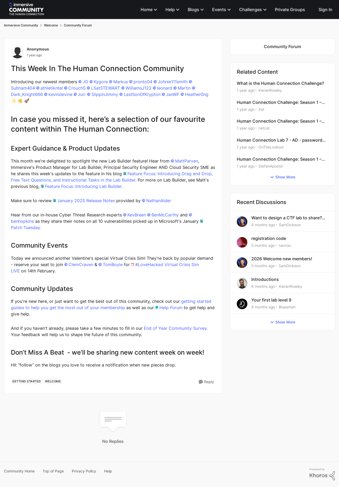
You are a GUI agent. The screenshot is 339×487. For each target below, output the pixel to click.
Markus (120, 81)
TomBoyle (113, 264)
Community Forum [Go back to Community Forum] (78, 25)
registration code (268, 238)
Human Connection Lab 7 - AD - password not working (279, 140)
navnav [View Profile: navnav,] (285, 245)
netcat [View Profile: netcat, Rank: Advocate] (264, 128)
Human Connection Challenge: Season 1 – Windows (279, 102)
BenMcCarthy (165, 214)
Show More (282, 177)
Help (108, 471)
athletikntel (52, 88)
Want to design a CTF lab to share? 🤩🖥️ (286, 218)
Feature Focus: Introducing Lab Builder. (84, 186)
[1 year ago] (246, 90)
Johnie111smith (173, 81)
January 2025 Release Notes (86, 200)
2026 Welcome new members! (281, 258)
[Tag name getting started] (26, 381)
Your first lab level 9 (271, 300)
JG (85, 81)
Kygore (101, 81)
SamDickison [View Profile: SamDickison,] (290, 224)
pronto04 (142, 81)
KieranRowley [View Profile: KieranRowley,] (290, 286)
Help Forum (171, 307)
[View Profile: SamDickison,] (242, 221)
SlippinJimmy (104, 94)
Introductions (265, 279)
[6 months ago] (263, 286)
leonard (164, 88)
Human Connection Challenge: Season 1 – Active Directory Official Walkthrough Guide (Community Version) (281, 159)
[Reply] (206, 382)
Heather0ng (196, 94)
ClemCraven (81, 264)
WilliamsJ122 (138, 88)
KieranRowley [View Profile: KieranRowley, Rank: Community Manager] (270, 90)
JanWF (172, 94)
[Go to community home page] (26, 9)
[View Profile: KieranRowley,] (242, 283)
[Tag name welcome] (53, 381)
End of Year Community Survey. (176, 328)
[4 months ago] (263, 225)
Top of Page (53, 471)
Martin (184, 88)
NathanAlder (158, 200)
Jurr (82, 94)
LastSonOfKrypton (142, 94)
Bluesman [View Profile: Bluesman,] (287, 307)
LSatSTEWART (105, 88)
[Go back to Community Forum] (282, 46)
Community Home (19, 471)
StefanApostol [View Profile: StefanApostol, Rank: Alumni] (270, 166)
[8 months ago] (263, 307)
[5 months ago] (263, 245)
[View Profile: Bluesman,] (242, 304)
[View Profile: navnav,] (242, 242)
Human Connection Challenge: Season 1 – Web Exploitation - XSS (279, 121)
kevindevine (60, 94)
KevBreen (136, 214)
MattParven (186, 161)
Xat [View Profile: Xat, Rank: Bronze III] (261, 109)
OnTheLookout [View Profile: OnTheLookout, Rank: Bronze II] (271, 147)
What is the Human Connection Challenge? (280, 83)
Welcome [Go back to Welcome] (51, 25)
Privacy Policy (84, 471)
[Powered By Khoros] (322, 474)
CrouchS (77, 88)
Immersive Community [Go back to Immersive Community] (21, 25)
